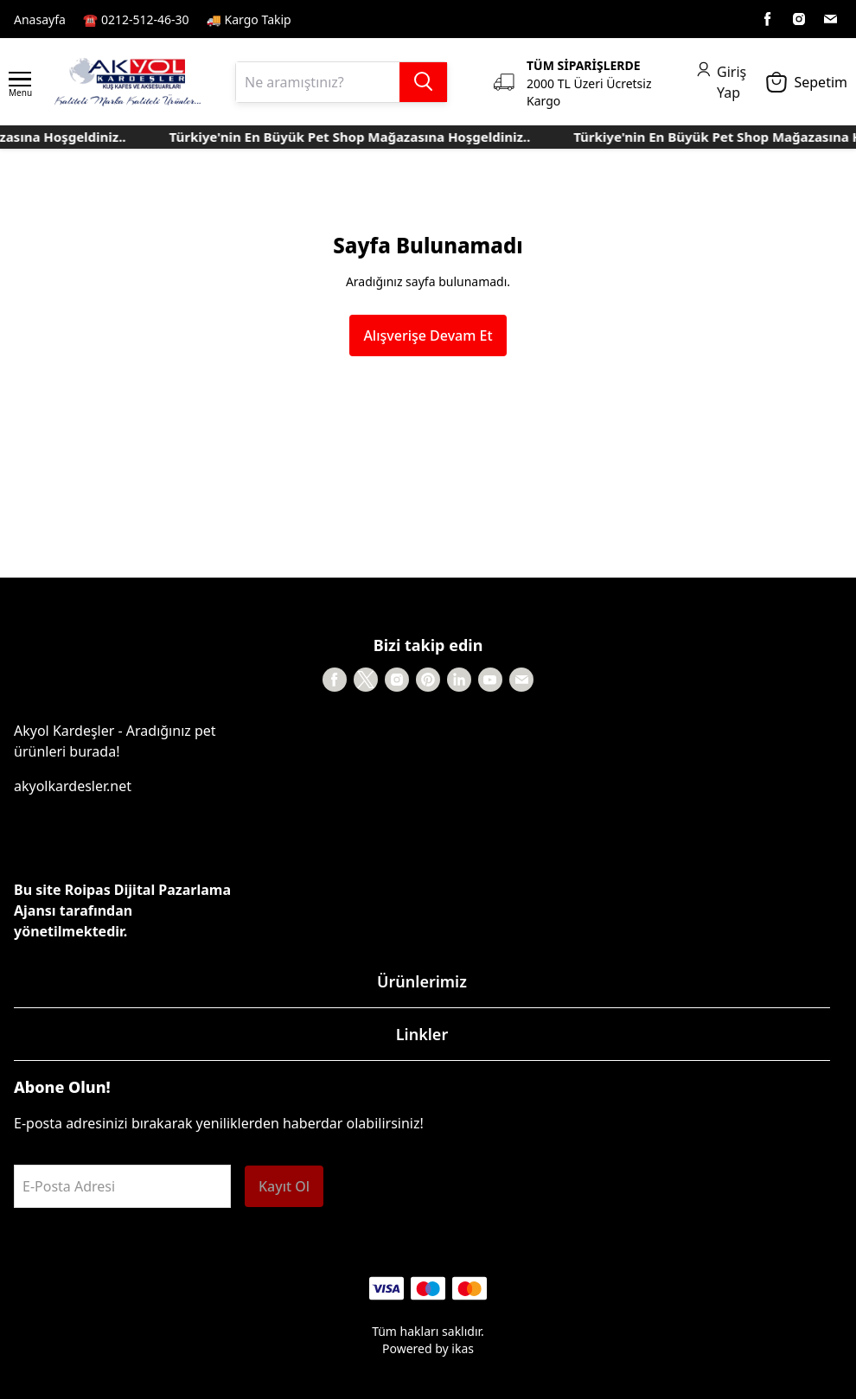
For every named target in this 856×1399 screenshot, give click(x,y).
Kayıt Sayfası (345, 19)
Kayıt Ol (284, 1186)
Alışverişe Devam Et (427, 335)
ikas (462, 1348)
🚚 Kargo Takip (249, 19)
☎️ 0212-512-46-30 (136, 19)
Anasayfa (40, 19)
